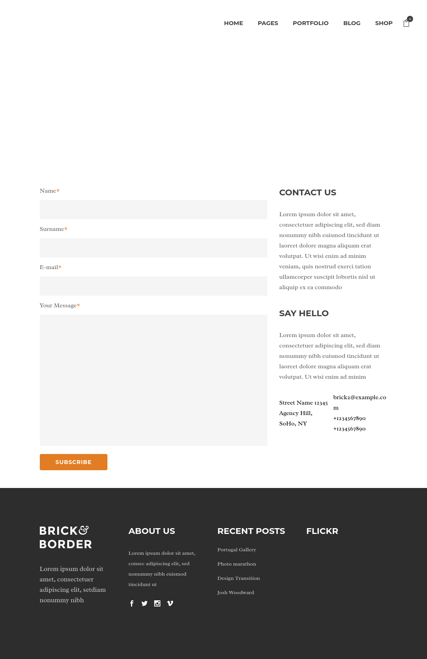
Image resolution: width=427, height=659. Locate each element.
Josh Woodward (236, 592)
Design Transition (239, 578)
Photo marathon (237, 564)
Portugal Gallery (237, 549)
